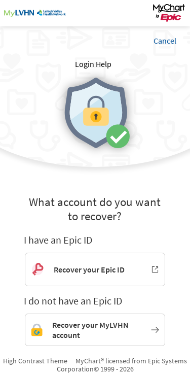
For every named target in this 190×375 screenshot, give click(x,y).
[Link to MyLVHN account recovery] (95, 330)
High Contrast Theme (35, 360)
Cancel (165, 41)
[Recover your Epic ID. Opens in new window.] (95, 269)
